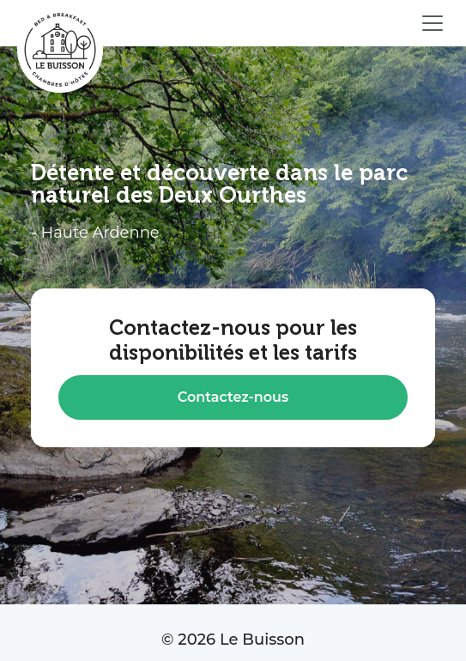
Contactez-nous (233, 397)
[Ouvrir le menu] (432, 23)
